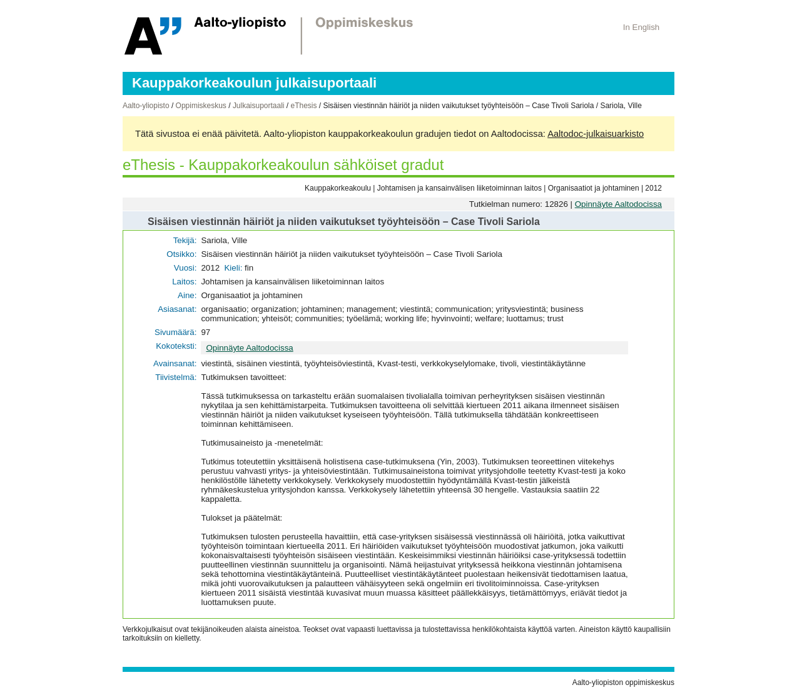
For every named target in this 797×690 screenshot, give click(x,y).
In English (641, 27)
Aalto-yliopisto (146, 105)
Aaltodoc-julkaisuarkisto (595, 134)
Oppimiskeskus (201, 105)
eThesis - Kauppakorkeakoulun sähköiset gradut (283, 164)
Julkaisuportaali (259, 105)
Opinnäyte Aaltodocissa (618, 204)
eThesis (303, 105)
